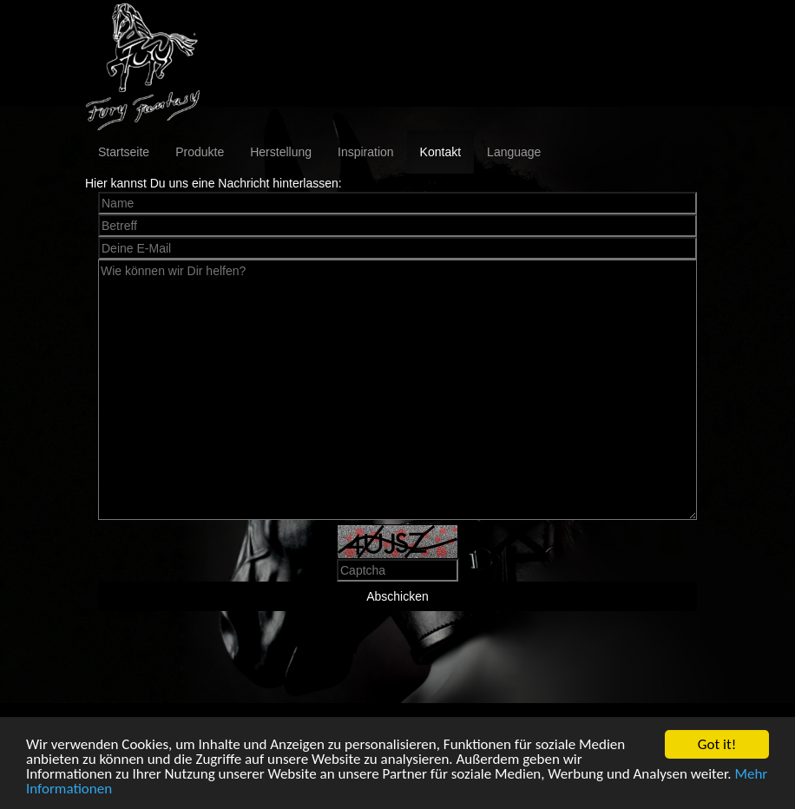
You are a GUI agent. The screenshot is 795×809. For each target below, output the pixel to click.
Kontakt (440, 152)
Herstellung (281, 152)
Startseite (123, 152)
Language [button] (514, 152)
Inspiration (366, 152)
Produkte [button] (199, 152)
